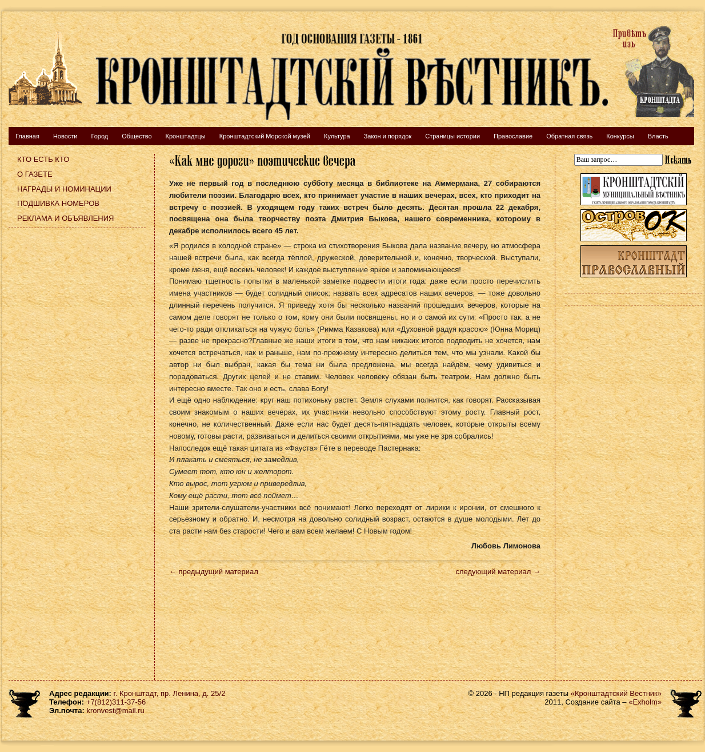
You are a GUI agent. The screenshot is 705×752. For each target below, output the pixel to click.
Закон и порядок (388, 136)
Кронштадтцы (186, 136)
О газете (35, 174)
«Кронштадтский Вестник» (616, 693)
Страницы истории (452, 136)
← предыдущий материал (213, 571)
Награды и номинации (64, 189)
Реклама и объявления (65, 218)
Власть (658, 136)
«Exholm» (645, 702)
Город (99, 136)
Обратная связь (569, 136)
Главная (27, 136)
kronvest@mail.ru (115, 710)
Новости (65, 136)
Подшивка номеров (58, 203)
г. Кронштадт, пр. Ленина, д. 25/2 (170, 693)
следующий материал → (497, 571)
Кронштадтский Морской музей (264, 136)
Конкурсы (620, 136)
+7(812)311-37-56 (116, 702)
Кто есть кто (43, 159)
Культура (337, 136)
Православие (513, 136)
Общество (136, 136)
